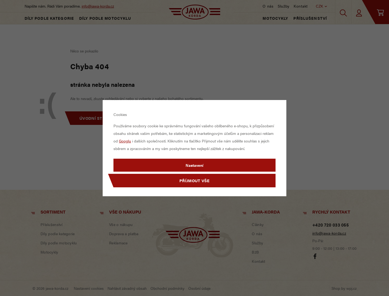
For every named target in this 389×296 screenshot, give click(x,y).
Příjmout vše (194, 180)
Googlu (125, 141)
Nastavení (194, 165)
